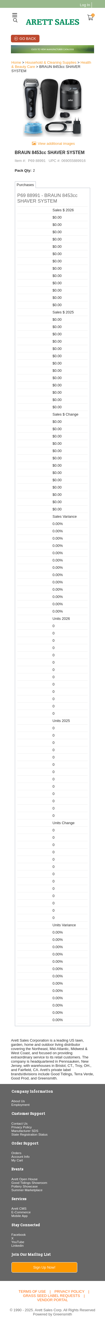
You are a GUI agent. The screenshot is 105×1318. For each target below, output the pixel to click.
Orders (16, 1146)
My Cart (16, 1153)
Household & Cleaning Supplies (50, 63)
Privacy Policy (21, 1120)
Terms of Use (32, 1285)
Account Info (20, 1150)
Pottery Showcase (24, 1179)
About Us (17, 1094)
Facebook (18, 1227)
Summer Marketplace (26, 1183)
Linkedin (17, 1238)
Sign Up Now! (44, 1261)
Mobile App (19, 1209)
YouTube (17, 1235)
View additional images (56, 141)
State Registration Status (29, 1127)
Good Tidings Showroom (28, 1175)
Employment (20, 1098)
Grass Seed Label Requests (51, 1289)
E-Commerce (20, 1205)
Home (15, 63)
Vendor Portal (52, 1293)
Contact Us (19, 1116)
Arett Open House (24, 1172)
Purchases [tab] (24, 182)
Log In (86, 5)
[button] (53, 196)
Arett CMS (18, 1202)
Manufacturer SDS (24, 1124)
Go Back (27, 38)
